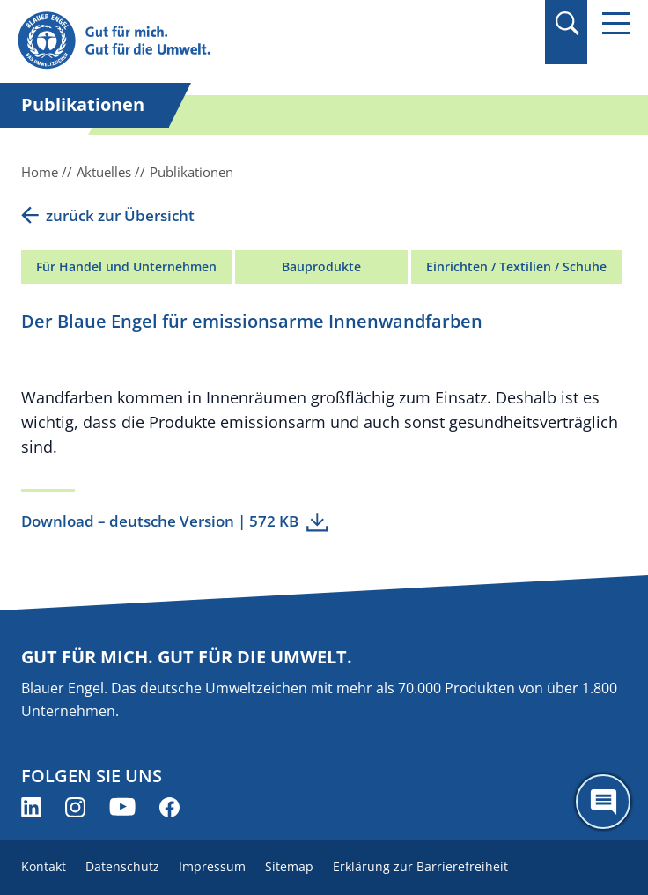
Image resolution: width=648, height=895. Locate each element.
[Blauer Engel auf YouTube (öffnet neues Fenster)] (122, 807)
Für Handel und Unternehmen (126, 266)
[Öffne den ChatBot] (603, 801)
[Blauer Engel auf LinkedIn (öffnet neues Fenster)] (31, 807)
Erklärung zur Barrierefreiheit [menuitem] (420, 866)
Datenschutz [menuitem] (122, 866)
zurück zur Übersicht (120, 215)
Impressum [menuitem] (212, 866)
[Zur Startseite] (232, 40)
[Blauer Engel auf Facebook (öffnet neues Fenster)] (169, 807)
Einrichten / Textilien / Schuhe (516, 266)
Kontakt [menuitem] (43, 866)
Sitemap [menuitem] (289, 866)
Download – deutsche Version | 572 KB (159, 521)
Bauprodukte (321, 266)
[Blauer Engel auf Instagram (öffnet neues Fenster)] (75, 807)
